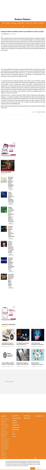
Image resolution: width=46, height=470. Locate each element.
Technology (13, 23)
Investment (41, 23)
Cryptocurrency (21, 23)
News (3, 23)
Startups (8, 23)
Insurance (35, 23)
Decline (38, 468)
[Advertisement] (23, 8)
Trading (27, 23)
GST (31, 23)
